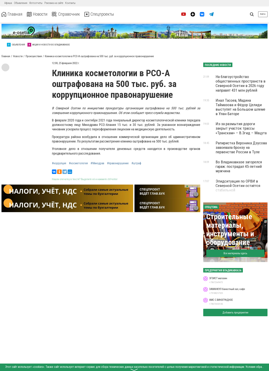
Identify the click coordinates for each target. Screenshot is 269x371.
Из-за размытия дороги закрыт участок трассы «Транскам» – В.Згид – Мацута (241, 128)
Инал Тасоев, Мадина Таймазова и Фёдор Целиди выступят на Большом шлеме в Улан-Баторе (240, 107)
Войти (262, 14)
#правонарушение (118, 163)
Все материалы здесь (235, 253)
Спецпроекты (99, 14)
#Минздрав (97, 163)
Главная (11, 14)
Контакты (70, 2)
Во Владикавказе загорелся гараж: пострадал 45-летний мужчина (239, 166)
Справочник (66, 14)
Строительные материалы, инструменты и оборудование (230, 229)
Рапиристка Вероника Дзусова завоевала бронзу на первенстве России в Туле (241, 147)
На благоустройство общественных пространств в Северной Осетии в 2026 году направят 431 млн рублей (240, 83)
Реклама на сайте (53, 2)
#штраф (136, 163)
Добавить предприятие (235, 312)
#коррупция (59, 163)
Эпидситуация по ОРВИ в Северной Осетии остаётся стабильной (238, 185)
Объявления (20, 2)
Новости (37, 14)
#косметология (78, 163)
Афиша (8, 2)
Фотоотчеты (35, 2)
